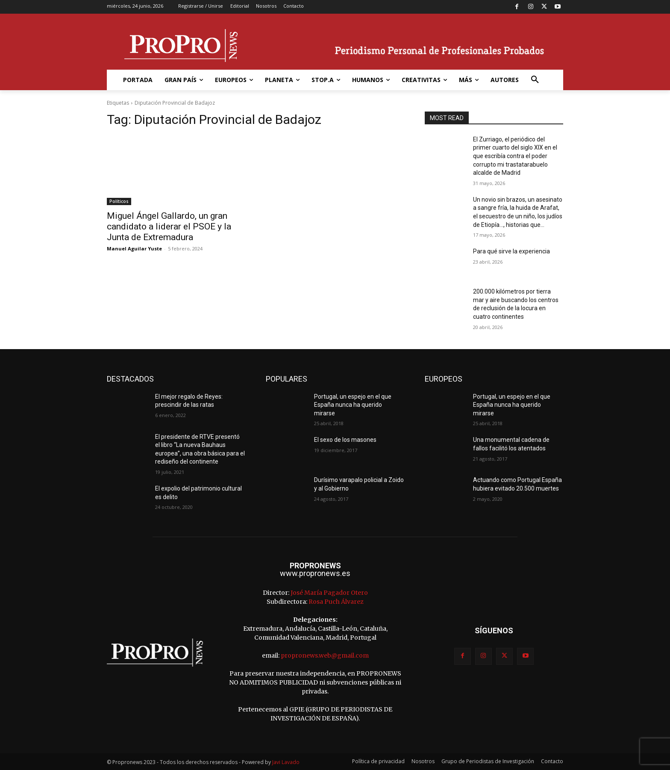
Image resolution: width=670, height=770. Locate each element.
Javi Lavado (286, 762)
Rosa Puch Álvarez (336, 601)
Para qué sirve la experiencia (511, 251)
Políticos (119, 201)
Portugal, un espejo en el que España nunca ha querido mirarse (352, 405)
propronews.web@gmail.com (325, 655)
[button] (535, 80)
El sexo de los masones (345, 439)
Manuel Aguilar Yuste (134, 248)
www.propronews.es (315, 573)
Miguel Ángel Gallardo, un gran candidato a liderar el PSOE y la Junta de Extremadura (169, 226)
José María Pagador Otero (329, 593)
